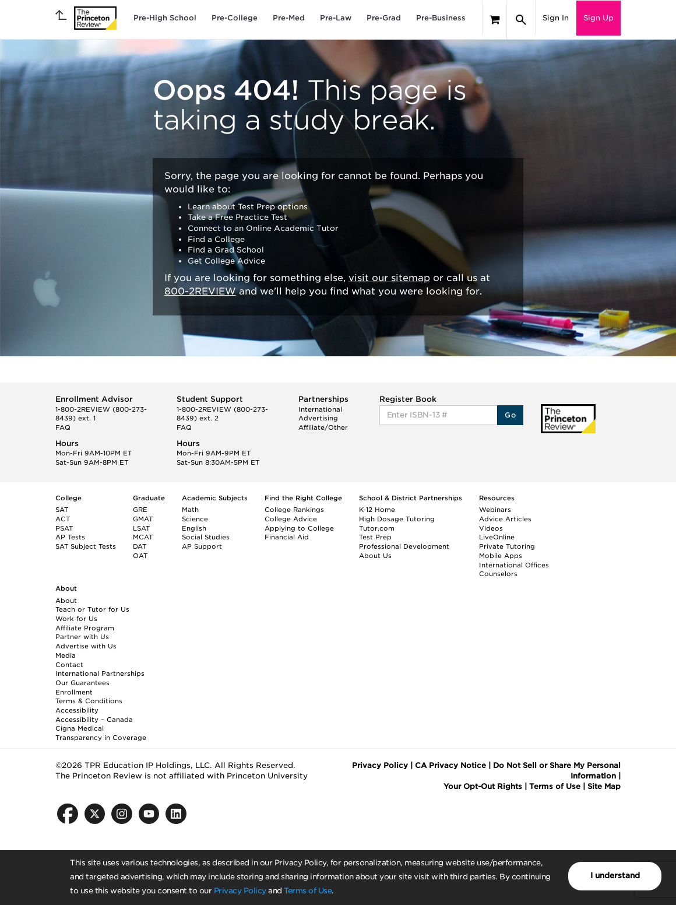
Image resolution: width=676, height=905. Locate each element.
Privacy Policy (240, 890)
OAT (140, 556)
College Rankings (294, 510)
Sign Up (598, 17)
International (320, 409)
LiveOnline (497, 537)
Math (190, 510)
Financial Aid (287, 537)
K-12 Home (377, 510)
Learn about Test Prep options (248, 206)
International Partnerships (100, 673)
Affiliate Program (84, 628)
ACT (62, 519)
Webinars (495, 510)
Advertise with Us (86, 646)
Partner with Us (82, 637)
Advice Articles (505, 519)
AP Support (202, 546)
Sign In (556, 17)
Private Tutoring (507, 546)
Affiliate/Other (323, 427)
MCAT (143, 537)
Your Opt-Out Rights (482, 786)
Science (195, 519)
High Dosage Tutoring (397, 519)
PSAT (64, 528)
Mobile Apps (500, 556)
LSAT (141, 528)
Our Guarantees (82, 683)
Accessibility (76, 710)
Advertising (318, 418)
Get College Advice (226, 261)
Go (510, 415)
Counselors (498, 574)
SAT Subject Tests (85, 546)
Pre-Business (441, 17)
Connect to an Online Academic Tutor (263, 228)
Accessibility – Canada (94, 719)
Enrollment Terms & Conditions (88, 697)
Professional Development (404, 546)
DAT (139, 546)
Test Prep (375, 537)
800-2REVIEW (200, 291)
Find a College (216, 239)
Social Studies (206, 537)
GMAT (143, 519)
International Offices (514, 565)
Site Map (604, 786)
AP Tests (70, 537)
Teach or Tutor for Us (92, 609)
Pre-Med (289, 17)
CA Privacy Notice (450, 765)
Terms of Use (308, 890)
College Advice (291, 519)
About (66, 601)
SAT (61, 510)
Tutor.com (377, 528)
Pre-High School (164, 17)
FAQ (63, 427)
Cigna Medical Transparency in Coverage (100, 733)
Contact (69, 665)
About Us (375, 556)
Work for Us (76, 619)
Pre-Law (335, 17)
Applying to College (299, 528)
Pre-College (235, 17)
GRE (140, 510)
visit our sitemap (389, 277)
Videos (491, 528)
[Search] (521, 20)
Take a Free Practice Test (237, 217)
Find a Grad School (226, 249)
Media (65, 655)
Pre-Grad (384, 17)
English (194, 528)
